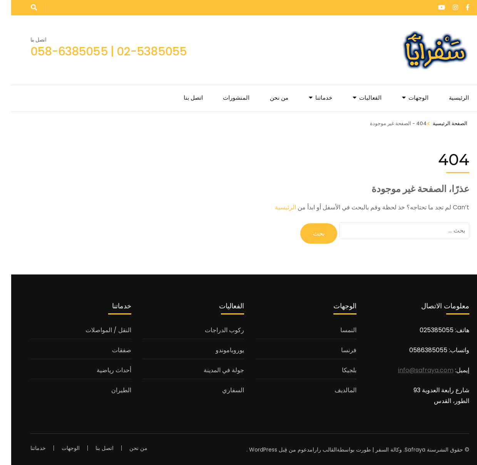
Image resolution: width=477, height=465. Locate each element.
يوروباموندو (218, 349)
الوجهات (407, 97)
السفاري (222, 389)
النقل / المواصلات (97, 328)
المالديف (334, 389)
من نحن (268, 97)
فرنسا (337, 349)
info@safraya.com (414, 369)
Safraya (403, 448)
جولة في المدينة (212, 369)
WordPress (252, 448)
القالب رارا (313, 448)
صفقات (110, 349)
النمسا (337, 328)
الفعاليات (359, 97)
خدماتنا (312, 97)
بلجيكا (338, 369)
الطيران (110, 389)
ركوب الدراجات (213, 328)
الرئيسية (448, 97)
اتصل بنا (182, 97)
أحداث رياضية (102, 369)
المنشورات (225, 97)
